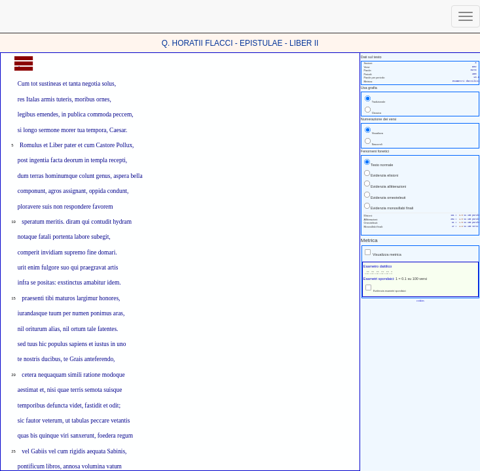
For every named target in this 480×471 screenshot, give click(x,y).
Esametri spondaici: (379, 279)
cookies (420, 301)
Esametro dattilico (377, 266)
